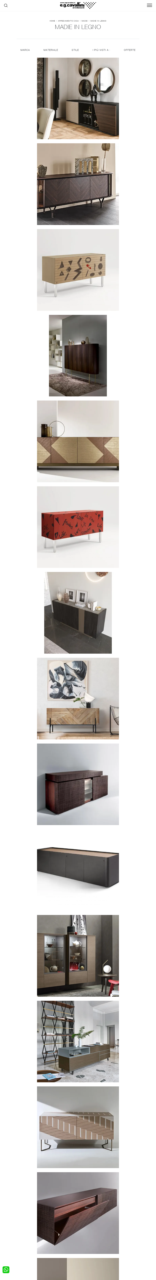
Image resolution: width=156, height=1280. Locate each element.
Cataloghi (116, 1233)
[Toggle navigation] (149, 5)
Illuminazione (87, 1229)
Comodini (24, 1236)
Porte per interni (89, 1226)
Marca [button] (25, 51)
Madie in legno (98, 22)
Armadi (23, 1233)
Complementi (87, 1233)
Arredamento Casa (68, 22)
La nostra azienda (121, 1226)
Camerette (25, 1229)
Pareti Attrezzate (59, 1229)
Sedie (52, 1236)
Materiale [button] (50, 51)
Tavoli (52, 1233)
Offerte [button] (130, 51)
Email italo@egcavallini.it (87, 1251)
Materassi (85, 1236)
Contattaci (117, 1229)
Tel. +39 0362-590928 (116, 1248)
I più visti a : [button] (102, 51)
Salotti (53, 1226)
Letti (21, 1226)
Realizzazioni (118, 1236)
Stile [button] (75, 51)
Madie (85, 22)
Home (52, 22)
